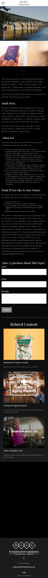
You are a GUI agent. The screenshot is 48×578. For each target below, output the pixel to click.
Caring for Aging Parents (15, 405)
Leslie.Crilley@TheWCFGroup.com (24, 567)
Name (4, 267)
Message (5, 291)
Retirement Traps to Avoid (16, 362)
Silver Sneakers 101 (13, 450)
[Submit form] (7, 309)
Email (4, 279)
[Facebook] (23, 558)
